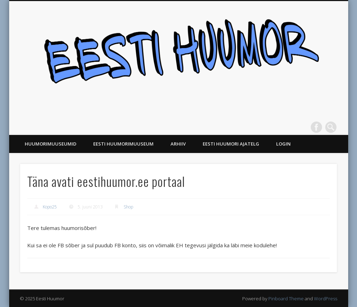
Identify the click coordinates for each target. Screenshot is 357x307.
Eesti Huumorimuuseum (123, 144)
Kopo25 (50, 207)
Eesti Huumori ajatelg (231, 144)
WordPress (325, 298)
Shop (128, 207)
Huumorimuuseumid (50, 144)
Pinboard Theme (286, 298)
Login (283, 144)
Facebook (316, 127)
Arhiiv (178, 144)
